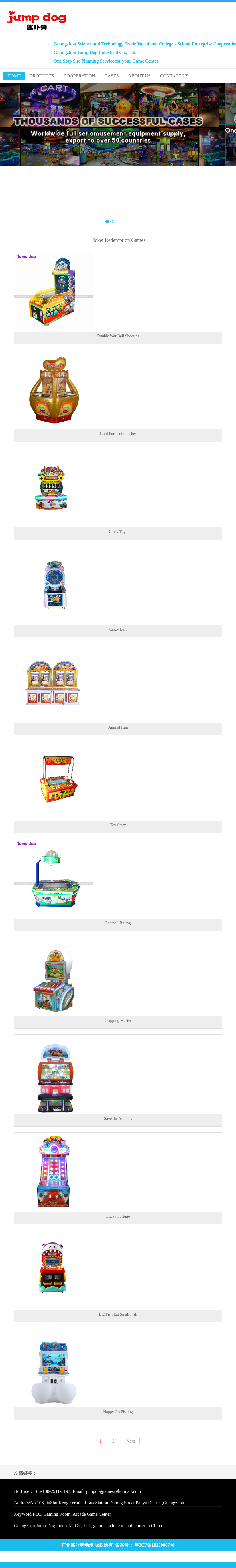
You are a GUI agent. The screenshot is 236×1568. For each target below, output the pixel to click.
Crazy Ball (118, 629)
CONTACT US (174, 75)
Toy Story (118, 825)
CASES (112, 75)
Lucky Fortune (118, 1216)
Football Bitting (118, 923)
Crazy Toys (118, 532)
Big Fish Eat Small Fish (118, 1314)
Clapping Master (118, 1020)
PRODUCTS (42, 75)
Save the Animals (118, 1118)
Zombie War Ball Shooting (118, 336)
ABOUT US (139, 75)
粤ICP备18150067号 (154, 1545)
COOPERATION (79, 75)
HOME (14, 75)
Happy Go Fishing (118, 1412)
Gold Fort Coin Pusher (118, 434)
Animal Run (118, 727)
